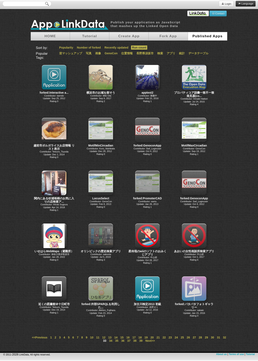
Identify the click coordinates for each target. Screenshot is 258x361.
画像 (98, 53)
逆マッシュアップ (70, 53)
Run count (139, 47)
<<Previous (40, 337)
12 (103, 337)
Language (245, 3)
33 (104, 340)
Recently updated (116, 47)
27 (194, 337)
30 (212, 337)
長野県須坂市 (145, 53)
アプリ (171, 53)
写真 (89, 53)
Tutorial (250, 354)
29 (206, 337)
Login (226, 3)
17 (134, 337)
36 (122, 340)
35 (116, 340)
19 (146, 337)
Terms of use (236, 354)
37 (128, 340)
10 (91, 337)
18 (140, 337)
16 (128, 337)
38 (135, 340)
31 (218, 337)
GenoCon (111, 53)
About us (221, 354)
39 (141, 340)
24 (176, 337)
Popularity (66, 47)
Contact (218, 13)
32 (224, 337)
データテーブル (198, 53)
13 (110, 337)
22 (164, 337)
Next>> (150, 340)
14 (116, 337)
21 (158, 337)
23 (170, 337)
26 (188, 337)
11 (98, 337)
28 (200, 337)
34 (110, 340)
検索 (160, 53)
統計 (182, 53)
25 (182, 337)
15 (122, 337)
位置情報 (127, 53)
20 (152, 337)
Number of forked (89, 47)
